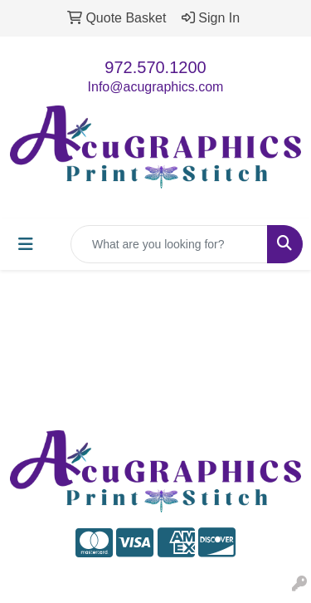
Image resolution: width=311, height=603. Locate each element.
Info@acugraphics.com (156, 87)
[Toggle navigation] (25, 244)
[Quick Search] (169, 244)
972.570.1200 (155, 67)
